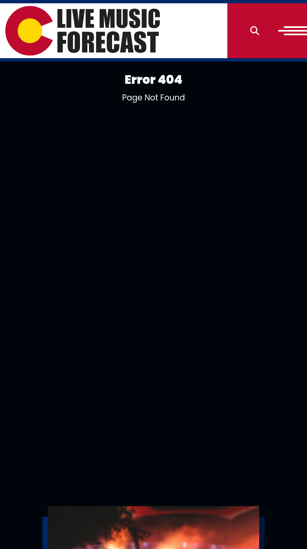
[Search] (254, 30)
